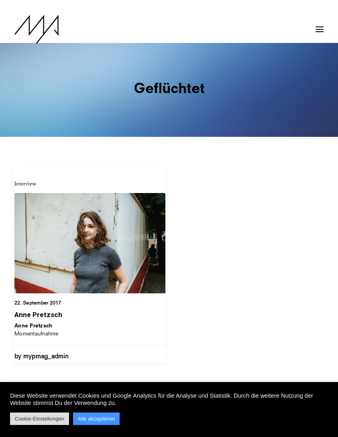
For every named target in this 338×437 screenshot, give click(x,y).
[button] (319, 25)
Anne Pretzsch (38, 315)
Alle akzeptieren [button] (96, 419)
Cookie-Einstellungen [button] (39, 419)
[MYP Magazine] (36, 29)
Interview (25, 183)
